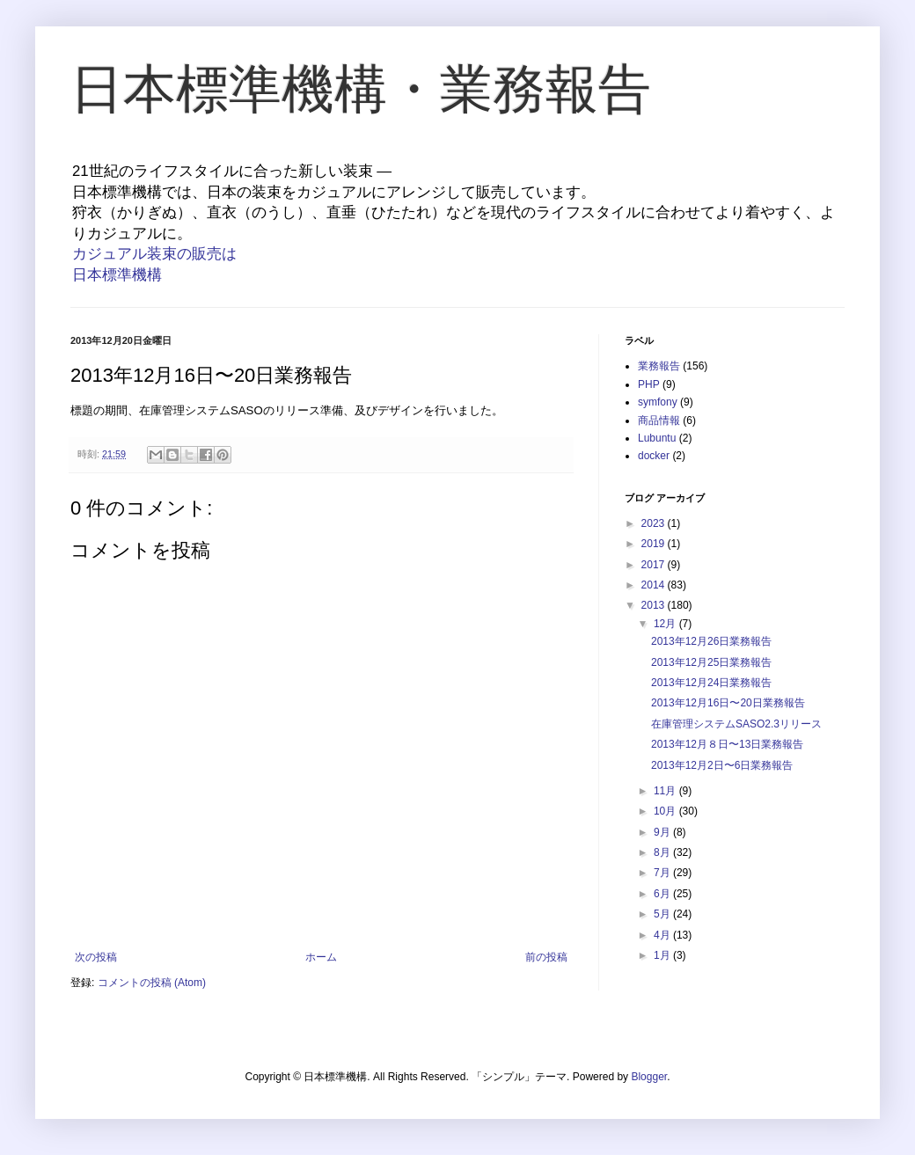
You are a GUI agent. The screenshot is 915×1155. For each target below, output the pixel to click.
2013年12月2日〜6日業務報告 (722, 765)
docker (654, 456)
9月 (663, 832)
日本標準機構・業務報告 (360, 89)
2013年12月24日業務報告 (711, 682)
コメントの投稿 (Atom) (152, 982)
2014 (654, 585)
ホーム (321, 957)
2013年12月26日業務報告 (711, 641)
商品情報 (659, 420)
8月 (663, 852)
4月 (663, 935)
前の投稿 (546, 957)
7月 (663, 872)
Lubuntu (657, 438)
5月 (663, 914)
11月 (666, 791)
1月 (663, 955)
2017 (654, 565)
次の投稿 (96, 957)
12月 (666, 624)
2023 (654, 523)
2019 (654, 543)
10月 (666, 811)
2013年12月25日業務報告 (711, 662)
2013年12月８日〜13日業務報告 (727, 744)
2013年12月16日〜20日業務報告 (728, 703)
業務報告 (659, 366)
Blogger (649, 1077)
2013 (654, 605)
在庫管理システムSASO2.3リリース (736, 724)
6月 (663, 894)
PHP (649, 384)
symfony (657, 402)
